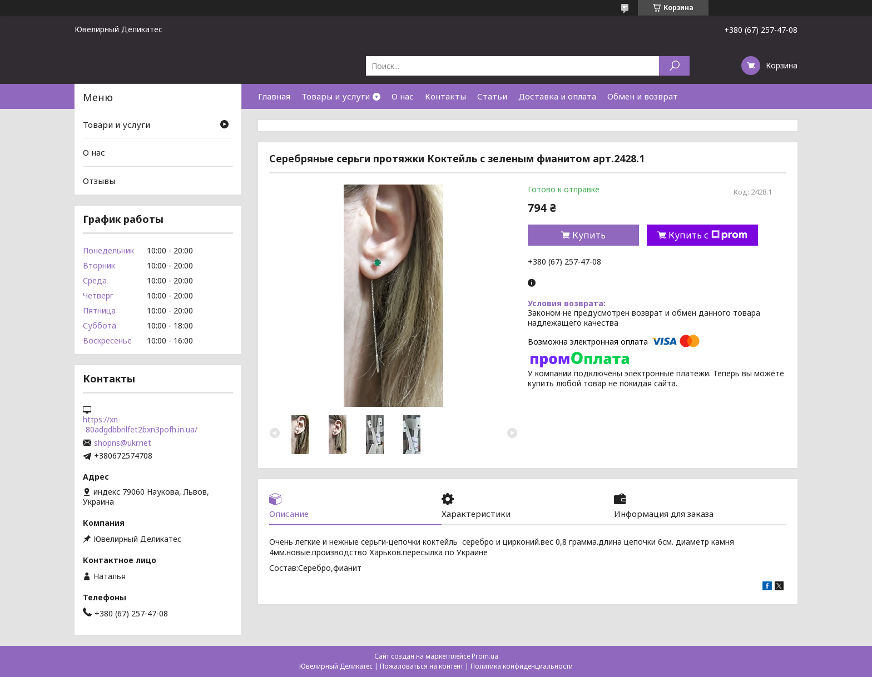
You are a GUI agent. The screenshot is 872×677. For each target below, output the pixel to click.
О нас (403, 96)
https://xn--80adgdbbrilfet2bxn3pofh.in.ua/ (140, 425)
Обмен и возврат (642, 96)
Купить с (707, 235)
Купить (589, 235)
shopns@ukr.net (122, 443)
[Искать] (674, 66)
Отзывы (99, 180)
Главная (274, 96)
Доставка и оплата (557, 96)
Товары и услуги (335, 96)
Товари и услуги (116, 124)
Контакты (445, 96)
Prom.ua (485, 656)
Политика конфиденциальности (521, 666)
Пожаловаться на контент (421, 666)
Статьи (492, 96)
